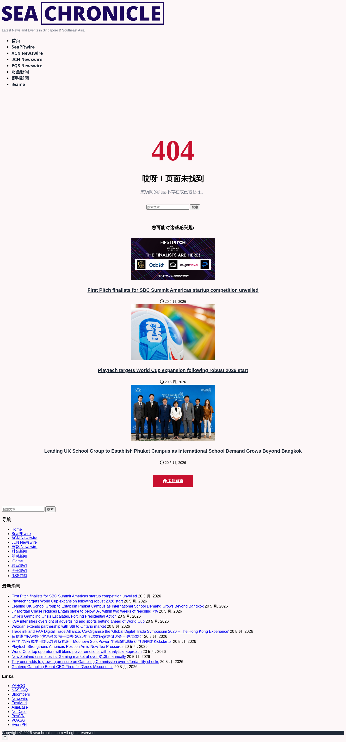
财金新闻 (20, 71)
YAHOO (18, 686)
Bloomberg (21, 694)
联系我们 (19, 566)
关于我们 (19, 571)
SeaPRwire (23, 46)
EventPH (19, 725)
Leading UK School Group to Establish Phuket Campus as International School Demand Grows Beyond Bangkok (173, 451)
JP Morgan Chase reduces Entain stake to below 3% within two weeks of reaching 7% (85, 611)
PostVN (18, 716)
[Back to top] (5, 737)
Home (17, 529)
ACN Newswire (27, 53)
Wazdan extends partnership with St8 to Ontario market (59, 626)
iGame (18, 84)
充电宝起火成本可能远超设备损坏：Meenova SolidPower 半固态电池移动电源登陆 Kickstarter (92, 641)
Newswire (20, 699)
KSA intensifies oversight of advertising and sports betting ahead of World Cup (78, 621)
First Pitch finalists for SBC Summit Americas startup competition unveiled (173, 290)
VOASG (18, 720)
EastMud (19, 703)
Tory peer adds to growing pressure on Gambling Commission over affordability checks (85, 662)
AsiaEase (20, 707)
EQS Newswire (27, 65)
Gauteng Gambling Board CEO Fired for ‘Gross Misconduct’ (62, 667)
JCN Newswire (27, 59)
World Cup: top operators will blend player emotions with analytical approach (77, 652)
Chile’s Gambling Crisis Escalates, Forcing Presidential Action (64, 616)
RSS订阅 (19, 576)
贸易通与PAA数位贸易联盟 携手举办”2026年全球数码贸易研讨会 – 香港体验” (77, 636)
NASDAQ (20, 690)
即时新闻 (20, 78)
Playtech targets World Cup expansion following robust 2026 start (173, 370)
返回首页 (173, 481)
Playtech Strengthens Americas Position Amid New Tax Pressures (68, 647)
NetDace (19, 712)
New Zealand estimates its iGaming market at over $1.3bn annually (69, 657)
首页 (16, 40)
